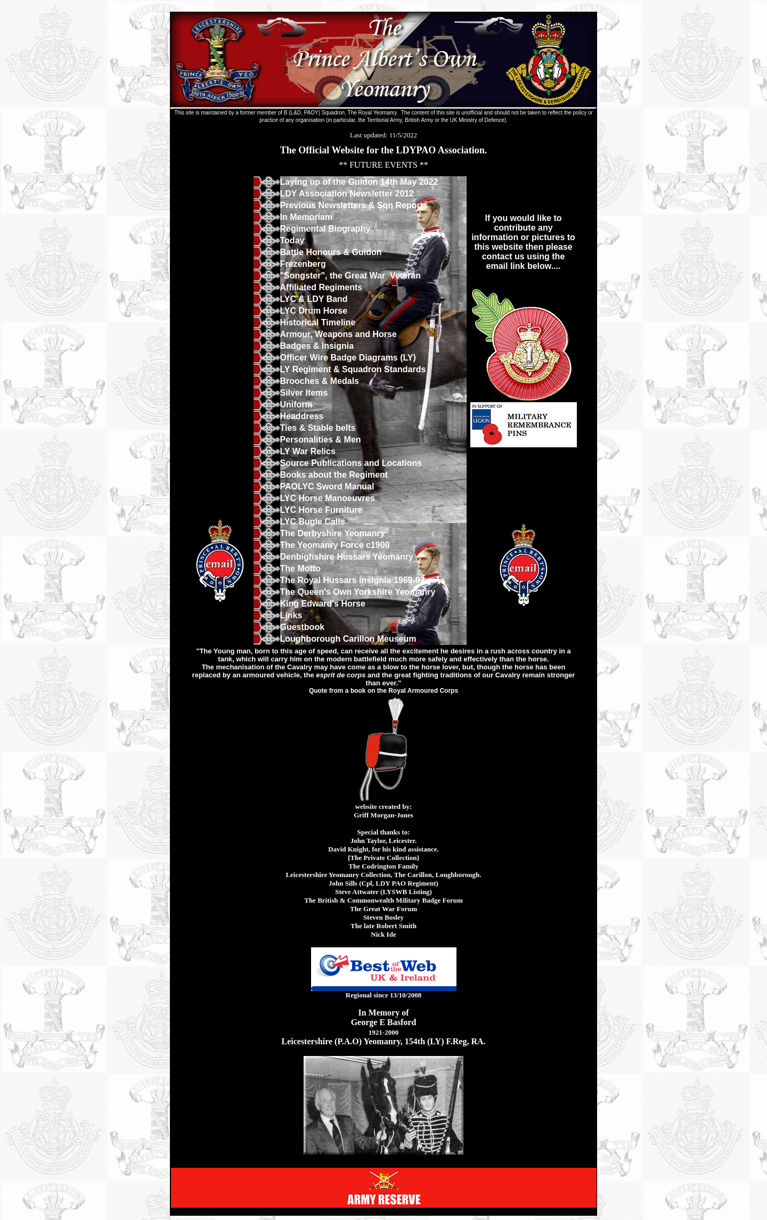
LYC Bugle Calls (312, 521)
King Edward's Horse (322, 603)
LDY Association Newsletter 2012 (347, 193)
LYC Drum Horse (314, 310)
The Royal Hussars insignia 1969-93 (352, 580)
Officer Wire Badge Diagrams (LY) (348, 357)
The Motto (300, 568)
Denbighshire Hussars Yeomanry (346, 556)
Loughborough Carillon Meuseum (348, 638)
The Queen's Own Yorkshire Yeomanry (358, 591)
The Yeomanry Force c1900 (335, 545)
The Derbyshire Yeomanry (332, 533)
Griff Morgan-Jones (383, 815)
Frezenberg (303, 263)
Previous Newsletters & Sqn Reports (355, 205)
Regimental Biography (325, 228)
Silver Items (304, 392)
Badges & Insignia (317, 345)
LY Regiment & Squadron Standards (353, 369)
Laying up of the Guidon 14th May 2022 (359, 181)
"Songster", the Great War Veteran (350, 275)
